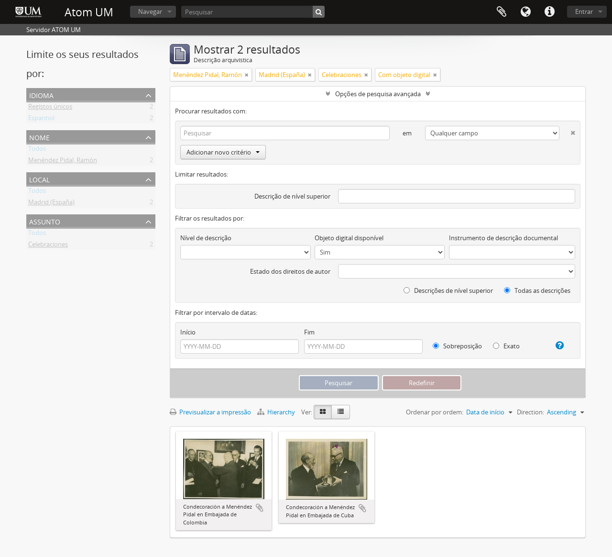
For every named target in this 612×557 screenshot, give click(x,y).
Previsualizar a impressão (210, 412)
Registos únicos (50, 108)
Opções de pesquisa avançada (378, 93)
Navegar (150, 11)
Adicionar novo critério (223, 152)
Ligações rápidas (549, 12)
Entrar (584, 11)
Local (39, 178)
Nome (39, 136)
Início (188, 332)
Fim (309, 332)
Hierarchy (276, 412)
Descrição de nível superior (292, 196)
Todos (37, 150)
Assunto (44, 220)
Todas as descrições (537, 290)
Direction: (530, 412)
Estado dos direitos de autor (290, 271)
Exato (506, 346)
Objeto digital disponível (349, 238)
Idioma (525, 12)
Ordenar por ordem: (434, 412)
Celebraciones (48, 246)
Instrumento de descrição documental (503, 238)
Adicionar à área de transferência (259, 507)
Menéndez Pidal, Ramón (62, 161)
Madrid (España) (51, 204)
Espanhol (41, 119)
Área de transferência (502, 12)
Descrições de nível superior (448, 290)
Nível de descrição (205, 238)
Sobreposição (457, 346)
